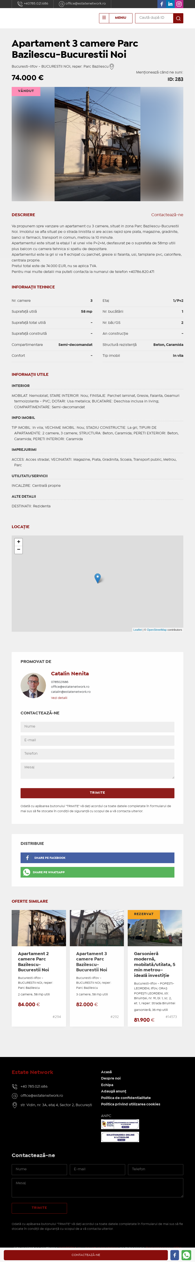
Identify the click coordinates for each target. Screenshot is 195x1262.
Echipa (107, 1085)
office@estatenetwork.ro (82, 4)
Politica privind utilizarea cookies (130, 1104)
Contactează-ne (167, 215)
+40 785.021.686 (34, 1086)
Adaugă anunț (113, 1091)
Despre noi (111, 1078)
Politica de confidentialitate (126, 1098)
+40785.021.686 (32, 4)
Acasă (106, 1072)
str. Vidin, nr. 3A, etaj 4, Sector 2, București (56, 1105)
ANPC (106, 1116)
